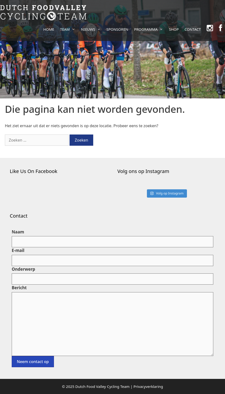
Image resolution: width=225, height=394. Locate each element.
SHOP (174, 29)
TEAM (69, 29)
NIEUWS (92, 29)
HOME (48, 29)
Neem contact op (33, 361)
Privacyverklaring (148, 386)
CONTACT (192, 29)
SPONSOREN (117, 29)
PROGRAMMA (150, 29)
